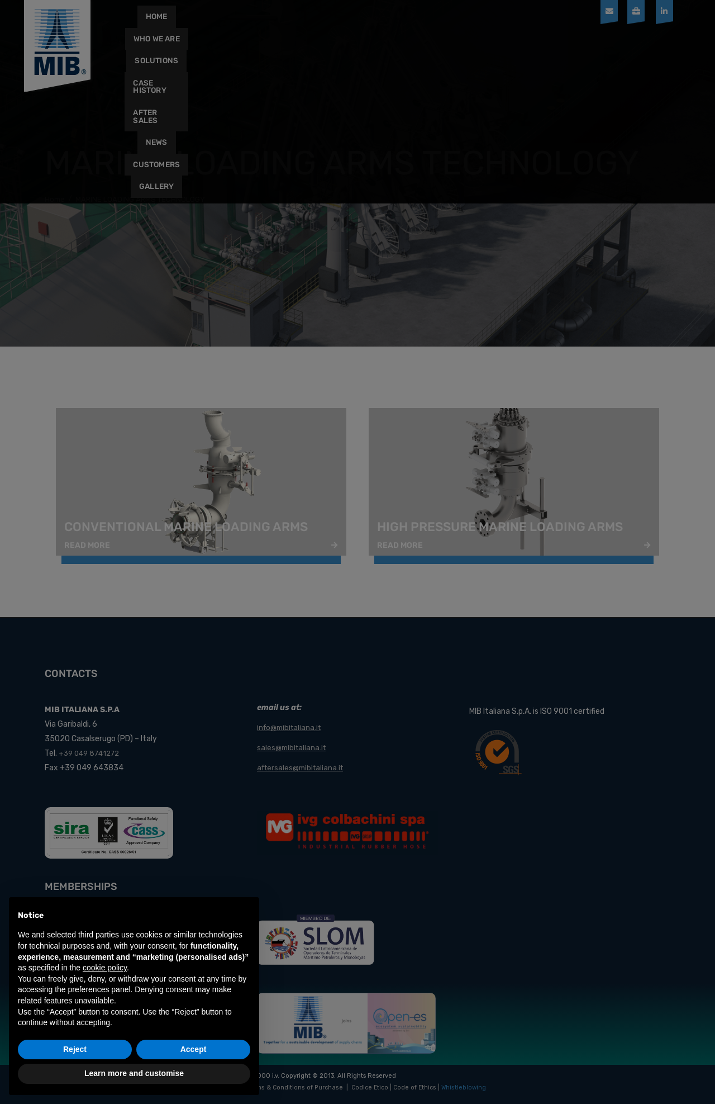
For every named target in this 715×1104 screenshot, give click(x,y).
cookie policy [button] (105, 967)
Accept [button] (193, 1049)
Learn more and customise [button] (134, 1073)
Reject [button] (75, 1049)
